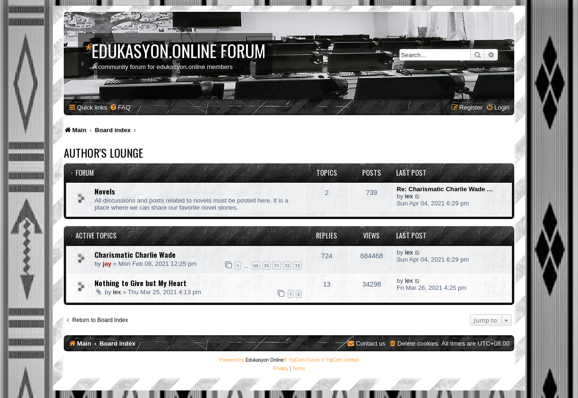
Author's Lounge (103, 152)
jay (107, 263)
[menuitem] (120, 107)
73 (297, 266)
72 (287, 266)
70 (266, 266)
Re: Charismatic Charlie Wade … (445, 189)
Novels (104, 191)
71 (276, 266)
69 (256, 266)
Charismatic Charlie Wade (135, 254)
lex (409, 196)
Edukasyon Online (265, 360)
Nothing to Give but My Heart (140, 282)
